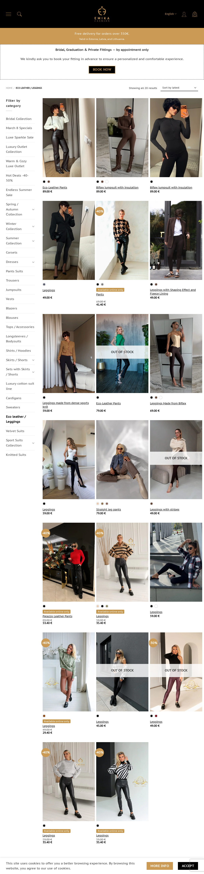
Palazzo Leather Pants (57, 616)
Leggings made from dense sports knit (66, 405)
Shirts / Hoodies (18, 351)
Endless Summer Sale (19, 192)
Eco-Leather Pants (55, 187)
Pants (100, 294)
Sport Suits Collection (14, 442)
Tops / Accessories (20, 327)
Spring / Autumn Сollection (14, 209)
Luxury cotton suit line (20, 386)
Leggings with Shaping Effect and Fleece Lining (173, 291)
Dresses (12, 262)
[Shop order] (179, 88)
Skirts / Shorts (16, 360)
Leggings (49, 290)
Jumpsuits (13, 290)
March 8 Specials (19, 128)
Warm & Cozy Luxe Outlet (16, 163)
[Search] (19, 14)
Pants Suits (14, 271)
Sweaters (13, 407)
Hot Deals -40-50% (17, 178)
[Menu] (9, 14)
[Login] (184, 14)
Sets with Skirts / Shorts (18, 371)
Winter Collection (14, 226)
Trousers (12, 280)
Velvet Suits (15, 431)
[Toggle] (33, 209)
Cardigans (13, 398)
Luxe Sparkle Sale (20, 137)
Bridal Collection (18, 119)
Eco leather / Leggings (16, 419)
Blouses (12, 318)
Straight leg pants (108, 509)
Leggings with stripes (164, 509)
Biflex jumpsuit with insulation (117, 187)
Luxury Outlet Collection (16, 149)
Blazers (11, 308)
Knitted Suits (16, 455)
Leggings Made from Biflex (168, 403)
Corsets (11, 253)
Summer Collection (14, 240)
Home (9, 88)
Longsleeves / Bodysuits (17, 338)
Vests (10, 299)
